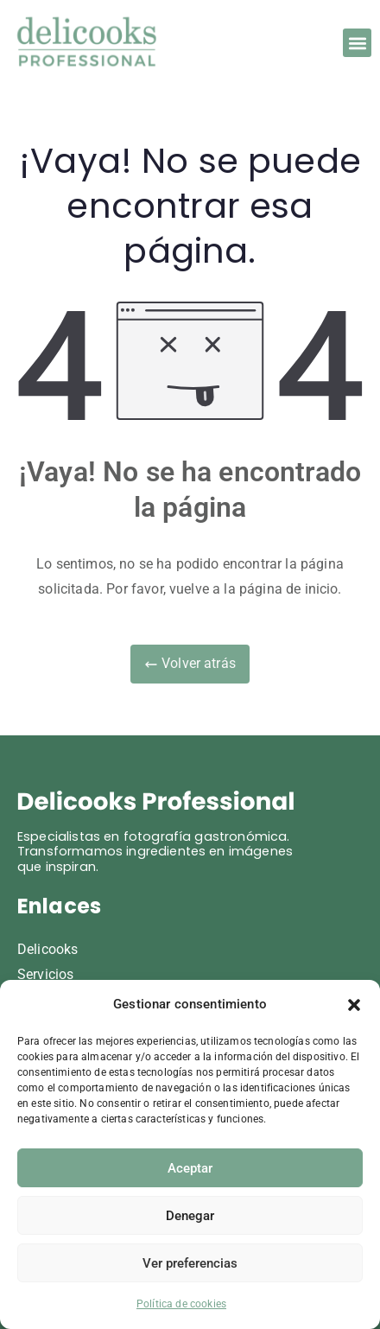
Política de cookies (181, 1304)
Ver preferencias (190, 1263)
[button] (354, 1005)
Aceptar (190, 1168)
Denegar (190, 1216)
